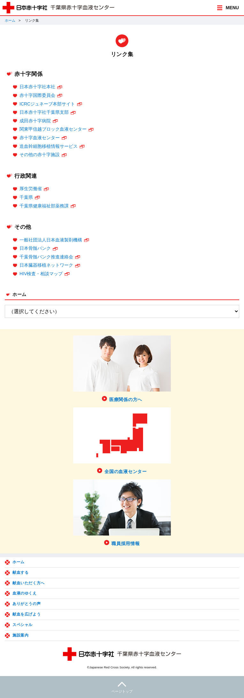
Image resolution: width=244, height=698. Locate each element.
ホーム (10, 20)
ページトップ (122, 686)
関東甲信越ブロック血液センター (53, 129)
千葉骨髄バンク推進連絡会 (46, 256)
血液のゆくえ (24, 593)
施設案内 (20, 635)
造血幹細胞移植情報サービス (48, 146)
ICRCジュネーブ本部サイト (47, 103)
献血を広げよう (26, 614)
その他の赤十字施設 (39, 154)
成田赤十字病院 (35, 120)
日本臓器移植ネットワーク (46, 265)
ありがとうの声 (26, 603)
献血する (20, 572)
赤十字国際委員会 (37, 95)
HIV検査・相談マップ (41, 273)
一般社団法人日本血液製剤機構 (50, 239)
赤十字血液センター (39, 137)
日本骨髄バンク (35, 248)
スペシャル (22, 624)
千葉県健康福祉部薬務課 (44, 205)
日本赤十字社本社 (37, 86)
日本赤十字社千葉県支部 (44, 112)
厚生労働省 (30, 188)
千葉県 (26, 197)
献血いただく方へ (28, 583)
